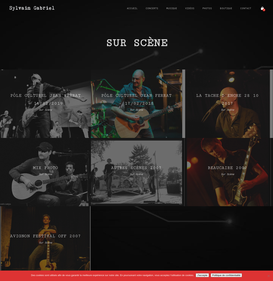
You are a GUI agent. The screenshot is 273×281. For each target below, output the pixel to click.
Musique (171, 8)
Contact (245, 8)
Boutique (226, 8)
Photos (207, 8)
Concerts (152, 8)
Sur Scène (45, 109)
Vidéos (189, 8)
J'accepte (202, 275)
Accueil (132, 8)
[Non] (268, 276)
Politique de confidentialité (226, 275)
